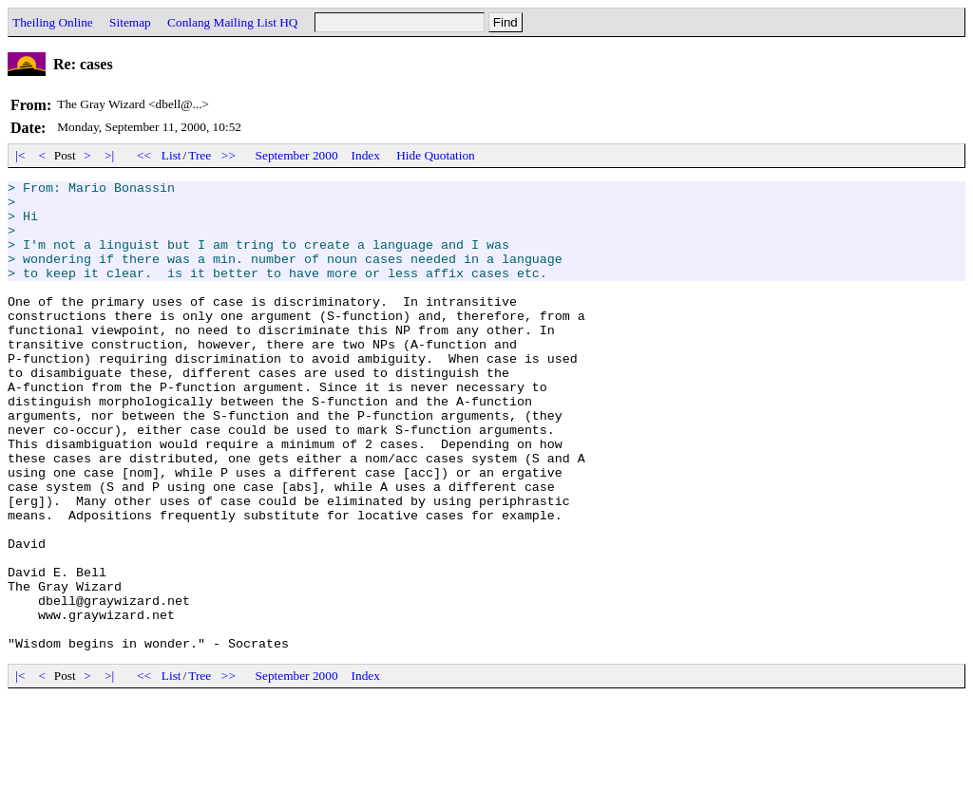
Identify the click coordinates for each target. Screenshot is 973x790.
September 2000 (297, 155)
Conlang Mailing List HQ (232, 22)
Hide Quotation (435, 155)
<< (144, 155)
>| (110, 155)
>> (229, 155)
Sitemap (130, 22)
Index (366, 155)
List (171, 155)
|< (20, 155)
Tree (199, 155)
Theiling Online (52, 22)
